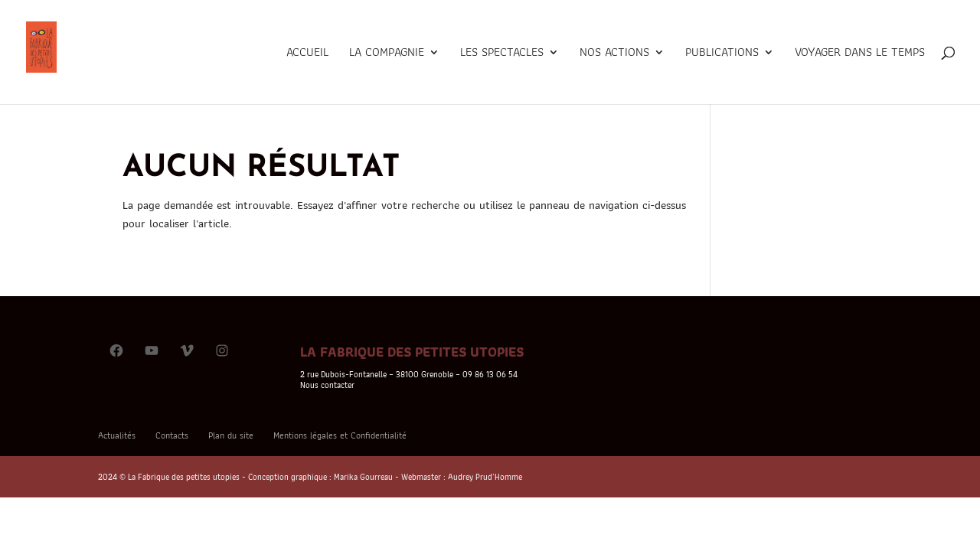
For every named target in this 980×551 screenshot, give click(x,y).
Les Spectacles (502, 54)
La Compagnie (386, 54)
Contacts (171, 435)
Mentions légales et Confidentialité (340, 435)
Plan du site (230, 435)
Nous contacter (327, 385)
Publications (722, 54)
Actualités (117, 435)
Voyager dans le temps (860, 54)
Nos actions (614, 54)
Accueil (307, 54)
